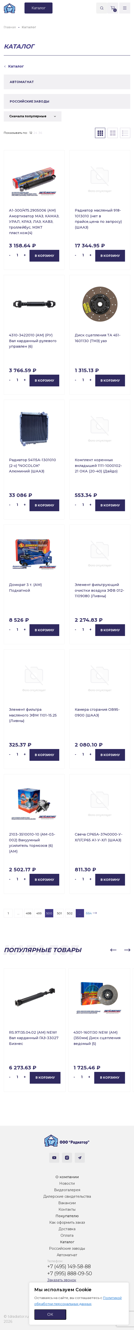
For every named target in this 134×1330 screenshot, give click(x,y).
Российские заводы (67, 1248)
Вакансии (67, 1203)
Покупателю (67, 1216)
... (18, 913)
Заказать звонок (61, 1280)
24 (35, 133)
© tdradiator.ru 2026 (16, 1319)
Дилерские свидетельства (67, 1196)
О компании (67, 1177)
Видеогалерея (67, 1190)
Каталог (67, 1242)
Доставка (67, 1229)
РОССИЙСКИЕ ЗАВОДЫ (29, 101)
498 (29, 913)
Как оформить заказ (67, 1222)
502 (69, 913)
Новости (67, 1183)
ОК (50, 1314)
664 (89, 913)
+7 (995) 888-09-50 (69, 1273)
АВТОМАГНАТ (22, 82)
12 (31, 133)
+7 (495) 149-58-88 (69, 1266)
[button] (113, 950)
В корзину (44, 256)
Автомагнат (67, 1255)
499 (39, 913)
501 (59, 913)
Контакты (67, 1209)
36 (40, 133)
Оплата (67, 1235)
